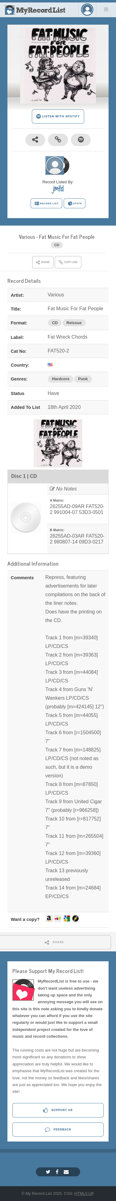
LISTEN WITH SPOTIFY (58, 116)
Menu (106, 9)
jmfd (58, 188)
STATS (74, 204)
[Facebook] (58, 1172)
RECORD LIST (46, 204)
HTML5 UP (83, 1193)
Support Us (58, 1110)
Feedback (58, 1129)
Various (27, 236)
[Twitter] (49, 1172)
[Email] (67, 1172)
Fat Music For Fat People (67, 236)
